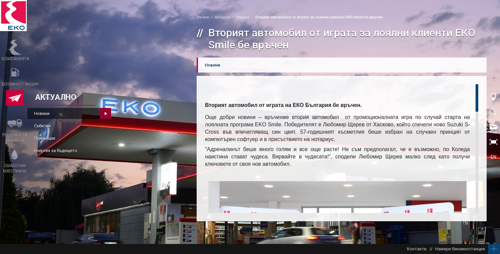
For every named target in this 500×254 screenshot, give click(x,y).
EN (493, 157)
